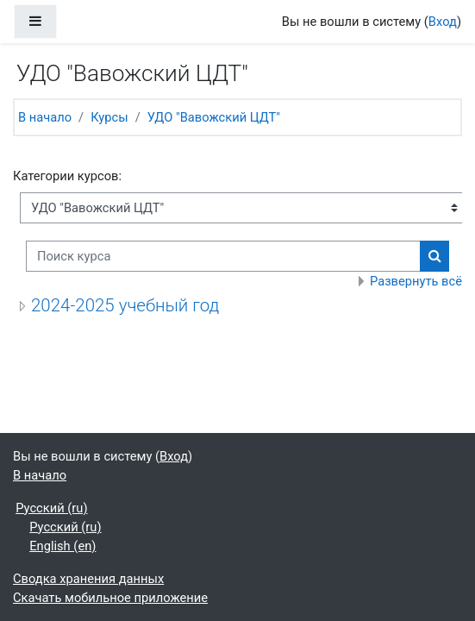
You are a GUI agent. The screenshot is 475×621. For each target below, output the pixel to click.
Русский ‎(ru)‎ (51, 508)
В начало (45, 117)
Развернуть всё (416, 281)
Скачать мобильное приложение (110, 597)
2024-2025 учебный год (125, 305)
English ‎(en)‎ (62, 546)
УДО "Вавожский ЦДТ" (213, 117)
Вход (442, 21)
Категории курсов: (67, 176)
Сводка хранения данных (88, 578)
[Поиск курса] (223, 256)
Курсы (109, 117)
